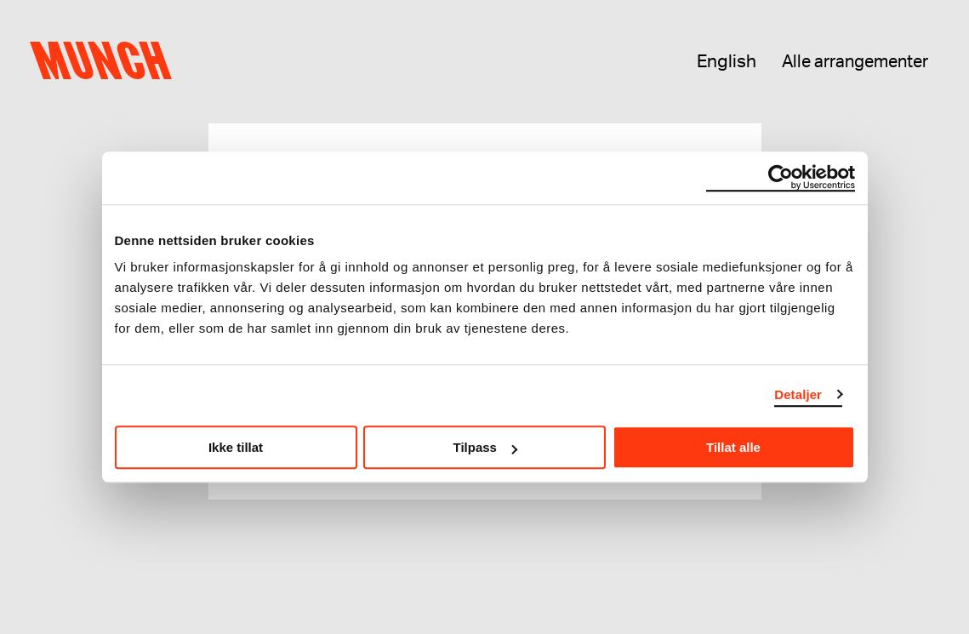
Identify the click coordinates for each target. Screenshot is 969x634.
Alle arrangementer (855, 62)
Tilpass (485, 447)
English (726, 62)
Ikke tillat (235, 447)
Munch (107, 61)
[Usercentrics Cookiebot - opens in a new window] (780, 177)
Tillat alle (733, 447)
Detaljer (798, 394)
